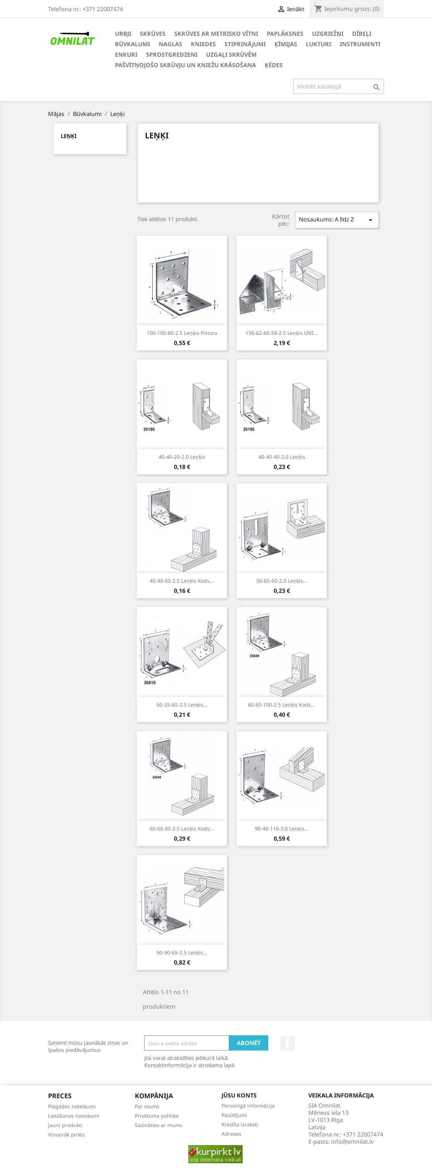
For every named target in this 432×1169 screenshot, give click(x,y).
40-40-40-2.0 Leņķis (281, 456)
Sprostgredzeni (171, 55)
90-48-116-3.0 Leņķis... (282, 828)
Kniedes (203, 44)
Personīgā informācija (248, 1105)
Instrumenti (360, 44)
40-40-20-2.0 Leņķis (182, 456)
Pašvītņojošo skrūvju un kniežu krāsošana (185, 65)
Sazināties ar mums (159, 1125)
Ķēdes (274, 65)
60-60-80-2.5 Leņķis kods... (182, 828)
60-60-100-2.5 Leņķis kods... (281, 704)
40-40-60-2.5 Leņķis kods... (182, 580)
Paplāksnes (285, 34)
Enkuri (126, 55)
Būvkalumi (132, 44)
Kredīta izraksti (240, 1124)
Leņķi (69, 135)
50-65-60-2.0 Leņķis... (281, 580)
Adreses (231, 1133)
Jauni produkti (65, 1125)
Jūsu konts (239, 1095)
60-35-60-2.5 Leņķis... (182, 704)
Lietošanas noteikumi (73, 1115)
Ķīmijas (285, 44)
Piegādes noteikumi (72, 1106)
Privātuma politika (157, 1115)
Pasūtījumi (234, 1115)
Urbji (123, 34)
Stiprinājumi (245, 44)
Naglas (170, 44)
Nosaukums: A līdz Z (337, 219)
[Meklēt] (338, 86)
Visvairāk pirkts (66, 1134)
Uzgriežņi (327, 34)
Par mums (147, 1106)
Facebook (287, 1043)
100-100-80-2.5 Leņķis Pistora (182, 332)
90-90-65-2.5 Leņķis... (182, 952)
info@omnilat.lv (352, 1142)
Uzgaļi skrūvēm (231, 55)
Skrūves (153, 34)
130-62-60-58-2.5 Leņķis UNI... (281, 332)
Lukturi (318, 44)
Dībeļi (361, 34)
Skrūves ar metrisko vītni (216, 34)
